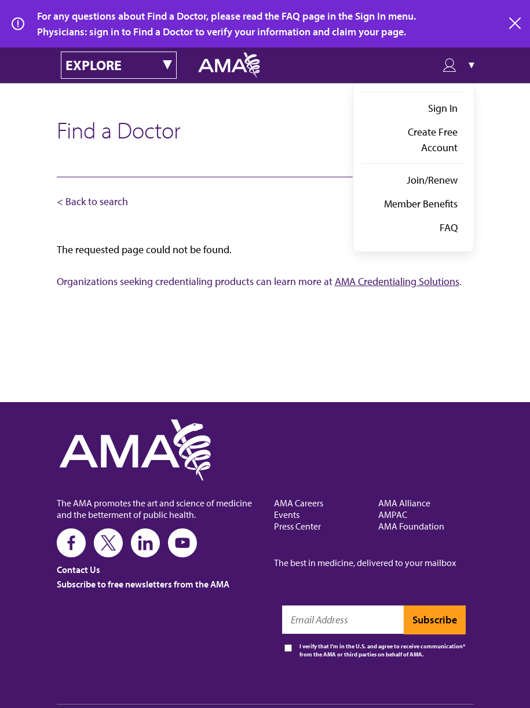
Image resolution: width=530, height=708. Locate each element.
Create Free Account (433, 139)
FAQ (449, 227)
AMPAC (392, 514)
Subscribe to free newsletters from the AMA (143, 584)
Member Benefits (421, 203)
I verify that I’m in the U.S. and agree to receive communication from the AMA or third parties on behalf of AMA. (381, 650)
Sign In (443, 108)
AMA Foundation (411, 526)
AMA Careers (298, 503)
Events (286, 514)
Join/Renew (432, 180)
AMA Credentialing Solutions (397, 281)
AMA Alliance (404, 503)
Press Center (297, 526)
